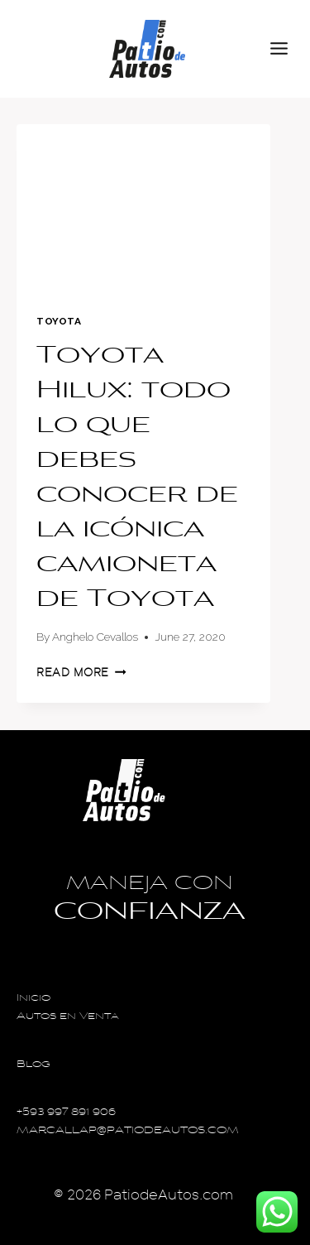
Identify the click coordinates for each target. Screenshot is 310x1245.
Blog (33, 1065)
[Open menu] (286, 49)
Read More (81, 672)
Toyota (59, 321)
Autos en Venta (68, 1016)
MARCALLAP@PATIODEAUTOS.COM (128, 1131)
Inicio (33, 998)
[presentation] (143, 209)
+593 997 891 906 (66, 1113)
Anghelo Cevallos (95, 636)
